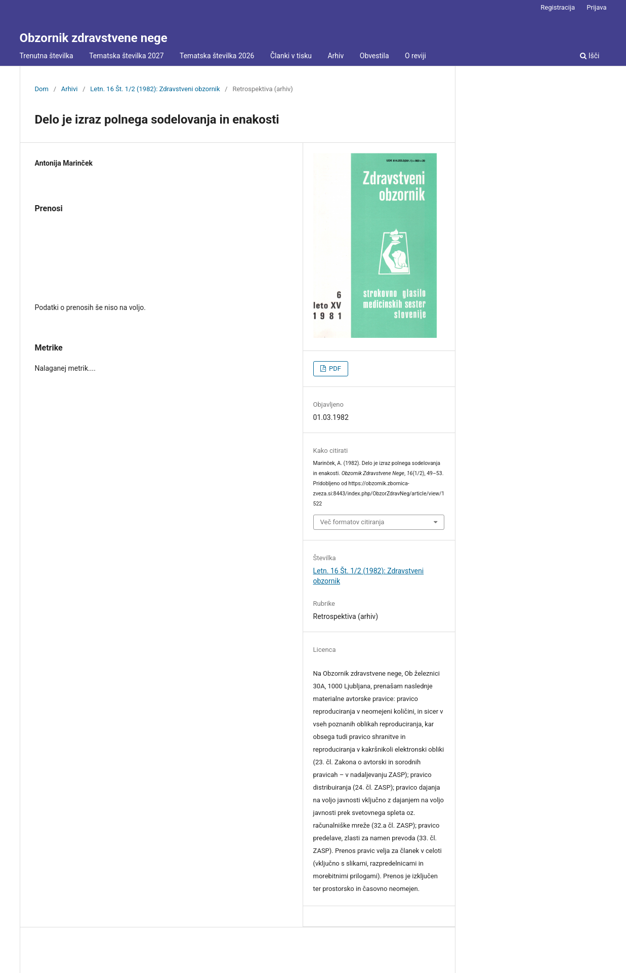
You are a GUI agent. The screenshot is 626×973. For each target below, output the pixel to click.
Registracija (557, 7)
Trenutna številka (46, 56)
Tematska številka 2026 (217, 56)
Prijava (596, 7)
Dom (42, 89)
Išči (589, 56)
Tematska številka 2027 (126, 56)
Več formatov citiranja (352, 522)
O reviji (415, 56)
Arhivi (69, 89)
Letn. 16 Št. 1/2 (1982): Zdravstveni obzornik (155, 89)
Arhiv (335, 56)
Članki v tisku (291, 56)
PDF (334, 368)
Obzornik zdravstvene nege (94, 38)
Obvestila (374, 56)
